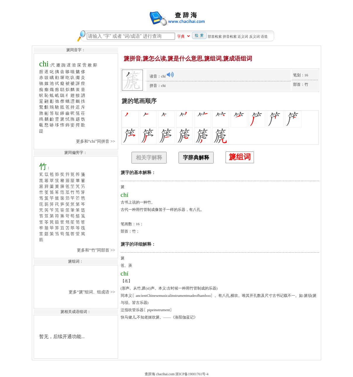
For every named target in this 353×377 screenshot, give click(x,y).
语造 (264, 37)
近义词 (243, 37)
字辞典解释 (196, 158)
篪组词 (240, 157)
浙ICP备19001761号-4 (191, 374)
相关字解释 (149, 158)
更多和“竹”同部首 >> (96, 250)
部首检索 (215, 37)
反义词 (254, 37)
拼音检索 (230, 37)
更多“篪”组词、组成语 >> (92, 292)
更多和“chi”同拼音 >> (96, 141)
